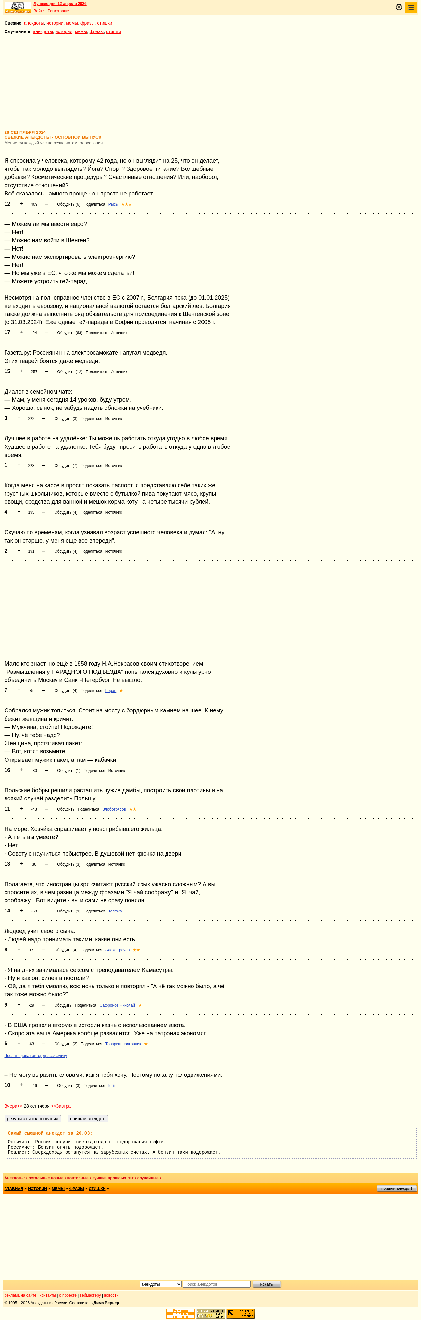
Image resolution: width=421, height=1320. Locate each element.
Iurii (111, 1085)
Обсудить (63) (69, 333)
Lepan (110, 690)
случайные (148, 1178)
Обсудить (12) (69, 372)
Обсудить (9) (68, 911)
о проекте (68, 1295)
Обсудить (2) (65, 1044)
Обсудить (65, 809)
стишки (104, 23)
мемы (72, 23)
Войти (39, 11)
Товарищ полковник (123, 1044)
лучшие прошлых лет (113, 1178)
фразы (87, 23)
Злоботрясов (114, 809)
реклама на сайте (21, 1295)
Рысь (113, 204)
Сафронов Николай (117, 1005)
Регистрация (59, 11)
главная (14, 1189)
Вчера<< (14, 1106)
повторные (77, 1178)
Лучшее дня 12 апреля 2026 (60, 3)
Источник (118, 333)
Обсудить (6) (68, 204)
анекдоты (34, 23)
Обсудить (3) (65, 418)
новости (111, 1295)
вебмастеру (90, 1295)
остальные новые (46, 1178)
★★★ (126, 204)
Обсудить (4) (65, 512)
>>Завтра (61, 1106)
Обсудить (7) (65, 465)
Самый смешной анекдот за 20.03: (50, 1133)
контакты (48, 1295)
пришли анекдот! (396, 1188)
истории (54, 23)
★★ (132, 809)
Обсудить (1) (68, 770)
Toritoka (115, 911)
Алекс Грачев (117, 950)
